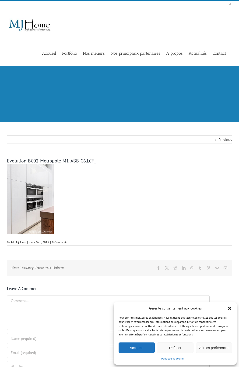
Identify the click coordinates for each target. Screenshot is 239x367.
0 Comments (59, 242)
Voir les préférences (213, 348)
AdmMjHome (18, 242)
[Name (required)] (108, 338)
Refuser (175, 348)
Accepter (137, 348)
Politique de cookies (173, 358)
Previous (225, 139)
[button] (229, 308)
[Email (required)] (108, 352)
